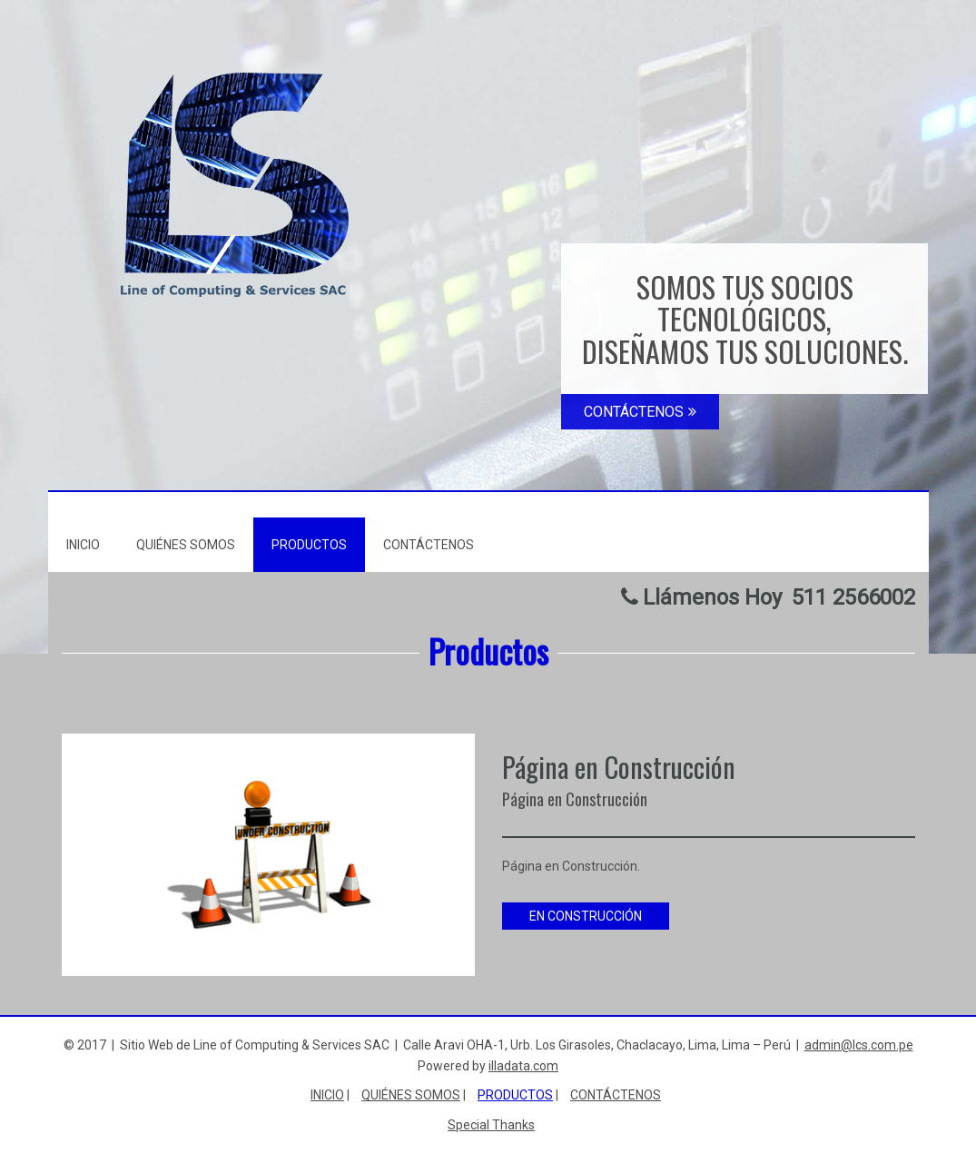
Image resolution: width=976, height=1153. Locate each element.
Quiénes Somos (185, 544)
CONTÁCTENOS (640, 411)
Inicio (83, 544)
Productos (309, 544)
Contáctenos (428, 544)
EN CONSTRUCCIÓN (585, 916)
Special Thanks (491, 1125)
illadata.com (523, 1066)
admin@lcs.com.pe (858, 1045)
